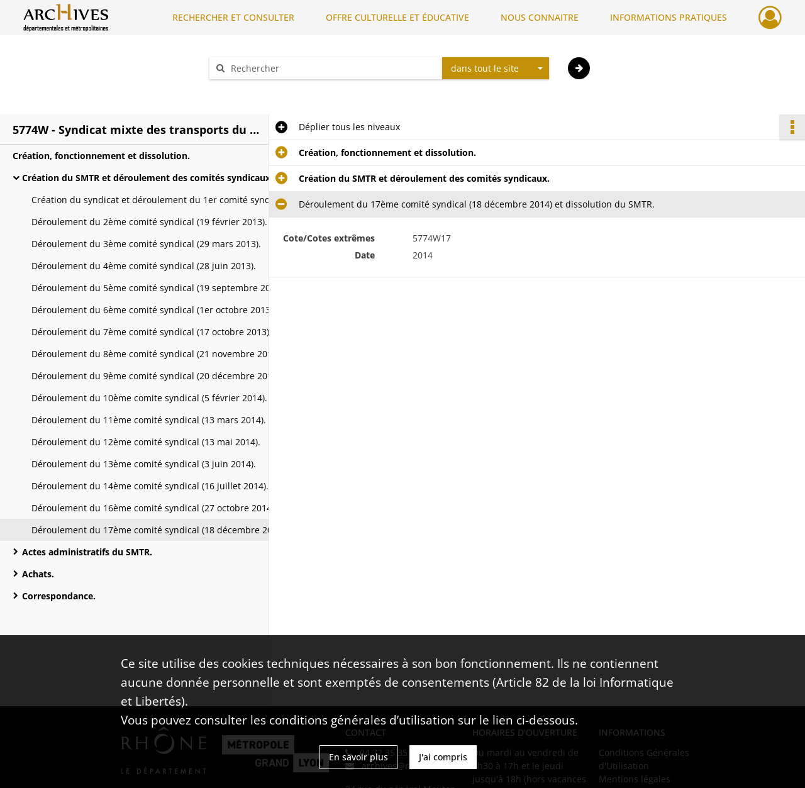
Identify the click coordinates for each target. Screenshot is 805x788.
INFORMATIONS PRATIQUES (668, 17)
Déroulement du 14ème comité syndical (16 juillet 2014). (150, 486)
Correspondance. (59, 596)
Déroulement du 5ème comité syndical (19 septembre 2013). (157, 288)
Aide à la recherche (257, 90)
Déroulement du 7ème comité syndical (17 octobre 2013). (151, 332)
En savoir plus (358, 757)
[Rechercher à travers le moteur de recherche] (332, 68)
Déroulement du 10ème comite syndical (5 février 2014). (149, 398)
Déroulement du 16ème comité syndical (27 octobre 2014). (154, 508)
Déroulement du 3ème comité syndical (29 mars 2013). (146, 244)
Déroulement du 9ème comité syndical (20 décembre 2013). (156, 376)
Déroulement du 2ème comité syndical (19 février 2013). (149, 222)
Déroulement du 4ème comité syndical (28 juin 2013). (143, 266)
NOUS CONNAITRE (540, 17)
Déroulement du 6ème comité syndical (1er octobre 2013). (153, 310)
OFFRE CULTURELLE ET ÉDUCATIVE (397, 17)
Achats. (38, 574)
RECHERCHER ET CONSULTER (233, 17)
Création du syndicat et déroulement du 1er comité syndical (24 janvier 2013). (157, 200)
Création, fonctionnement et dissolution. (101, 156)
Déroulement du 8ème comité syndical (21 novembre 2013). (156, 354)
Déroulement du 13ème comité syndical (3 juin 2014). (143, 464)
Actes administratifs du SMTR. (87, 552)
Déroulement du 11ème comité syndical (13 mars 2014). (148, 420)
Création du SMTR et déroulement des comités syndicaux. (147, 178)
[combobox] (495, 68)
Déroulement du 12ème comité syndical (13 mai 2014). (145, 442)
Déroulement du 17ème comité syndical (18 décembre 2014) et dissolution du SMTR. (157, 530)
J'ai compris (443, 757)
